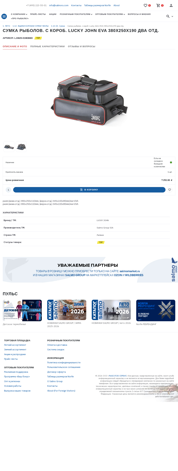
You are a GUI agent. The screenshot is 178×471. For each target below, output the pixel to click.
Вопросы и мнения (139, 14)
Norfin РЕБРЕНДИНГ (147, 324)
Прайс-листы (38, 14)
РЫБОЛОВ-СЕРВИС (118, 376)
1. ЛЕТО (7, 26)
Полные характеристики (47, 46)
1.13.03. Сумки (58, 26)
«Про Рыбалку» (20, 18)
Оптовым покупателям (109, 14)
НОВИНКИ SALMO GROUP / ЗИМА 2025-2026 (64, 325)
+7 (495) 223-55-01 (36, 5)
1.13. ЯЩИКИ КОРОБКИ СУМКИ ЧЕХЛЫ (31, 26)
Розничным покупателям (75, 14)
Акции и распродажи (15, 354)
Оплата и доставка (57, 345)
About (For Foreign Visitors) (61, 390)
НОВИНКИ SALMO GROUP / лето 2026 (111, 323)
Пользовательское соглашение (63, 367)
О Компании (18, 14)
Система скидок (55, 349)
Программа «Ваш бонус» (17, 376)
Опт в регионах (12, 381)
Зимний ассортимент (15, 349)
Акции (52, 14)
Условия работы (12, 386)
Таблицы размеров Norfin (97, 5)
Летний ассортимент (15, 345)
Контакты (76, 5)
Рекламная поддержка (16, 372)
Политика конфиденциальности (63, 362)
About (116, 5)
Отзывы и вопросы (81, 46)
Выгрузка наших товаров (17, 390)
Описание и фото (15, 46)
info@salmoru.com (58, 5)
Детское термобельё (14, 324)
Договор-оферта (56, 372)
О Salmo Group (55, 381)
